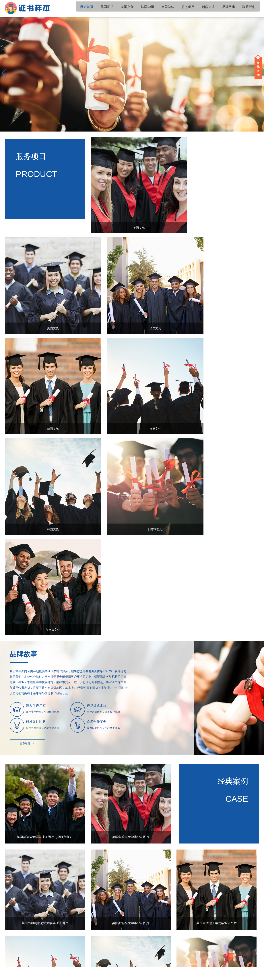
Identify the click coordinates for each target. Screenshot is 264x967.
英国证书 (122, 8)
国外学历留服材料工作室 (246, 964)
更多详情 (27, 503)
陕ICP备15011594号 (67, 964)
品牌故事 (232, 8)
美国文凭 (141, 8)
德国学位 (177, 8)
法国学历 (159, 8)
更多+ (251, 794)
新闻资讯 (214, 8)
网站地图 (85, 964)
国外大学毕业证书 (29, 952)
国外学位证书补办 (77, 952)
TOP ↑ (253, 923)
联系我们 (250, 8)
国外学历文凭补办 (53, 952)
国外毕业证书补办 (125, 952)
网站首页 (104, 8)
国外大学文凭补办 (101, 952)
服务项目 (195, 8)
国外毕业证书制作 (149, 952)
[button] (126, 127)
